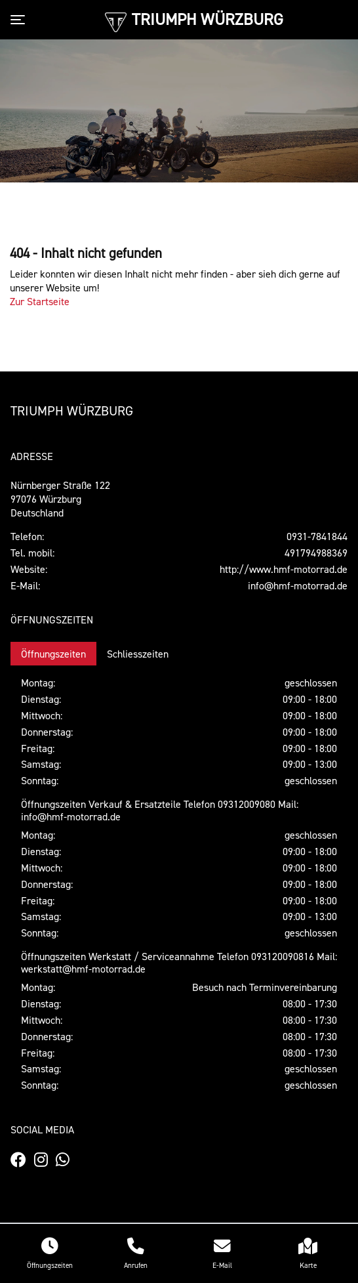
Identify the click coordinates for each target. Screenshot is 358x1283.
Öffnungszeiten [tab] (53, 653)
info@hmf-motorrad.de (298, 585)
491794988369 (316, 552)
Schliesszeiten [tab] (138, 653)
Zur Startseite (40, 301)
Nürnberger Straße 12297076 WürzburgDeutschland (60, 498)
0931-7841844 (317, 536)
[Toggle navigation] (20, 19)
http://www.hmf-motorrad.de (284, 569)
